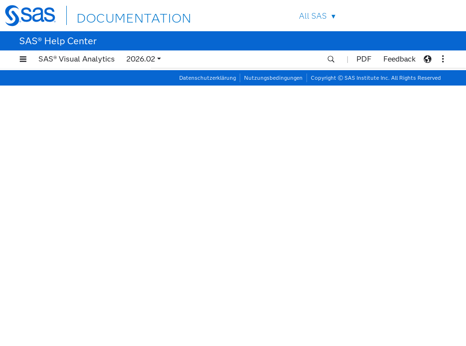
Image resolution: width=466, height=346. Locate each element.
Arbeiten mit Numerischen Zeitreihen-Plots (80, 270)
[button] (23, 59)
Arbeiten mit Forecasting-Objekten (79, 85)
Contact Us (416, 16)
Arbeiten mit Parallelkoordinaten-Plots (79, 291)
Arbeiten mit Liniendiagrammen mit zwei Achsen (83, 202)
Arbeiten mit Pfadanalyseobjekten (71, 311)
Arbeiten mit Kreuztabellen (81, 170)
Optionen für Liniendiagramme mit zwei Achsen (260, 230)
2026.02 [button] (140, 58)
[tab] (90, 202)
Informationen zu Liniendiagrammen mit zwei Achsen (269, 201)
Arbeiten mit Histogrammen (82, 134)
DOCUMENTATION (119, 15)
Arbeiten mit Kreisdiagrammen (87, 158)
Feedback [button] (399, 58)
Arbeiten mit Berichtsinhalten (213, 83)
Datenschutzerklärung (207, 338)
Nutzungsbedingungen (273, 338)
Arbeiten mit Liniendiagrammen (88, 182)
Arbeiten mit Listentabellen (82, 222)
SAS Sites (439, 16)
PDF (363, 58)
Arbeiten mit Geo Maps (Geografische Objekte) (75, 106)
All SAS (305, 16)
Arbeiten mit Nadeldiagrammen (88, 234)
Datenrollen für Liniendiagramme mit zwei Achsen (264, 215)
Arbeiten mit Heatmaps (75, 122)
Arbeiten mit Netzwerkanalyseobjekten (80, 250)
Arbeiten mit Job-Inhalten (79, 146)
